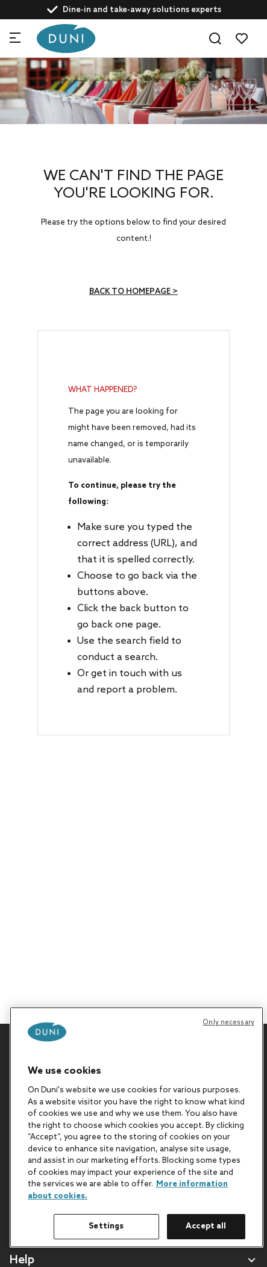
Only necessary (228, 1022)
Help (22, 1260)
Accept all (206, 1226)
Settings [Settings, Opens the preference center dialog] (106, 1226)
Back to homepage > (133, 291)
